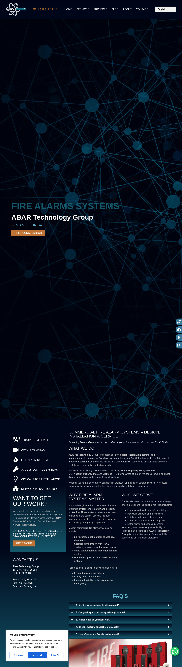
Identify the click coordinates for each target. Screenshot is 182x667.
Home (68, 9)
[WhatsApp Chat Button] (175, 651)
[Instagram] (179, 345)
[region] (37, 646)
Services (82, 9)
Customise (18, 655)
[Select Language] (165, 9)
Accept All (55, 655)
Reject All (37, 655)
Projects (100, 9)
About (127, 9)
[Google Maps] (179, 329)
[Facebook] (179, 337)
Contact (142, 9)
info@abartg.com (28, 594)
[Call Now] (179, 322)
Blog (115, 9)
